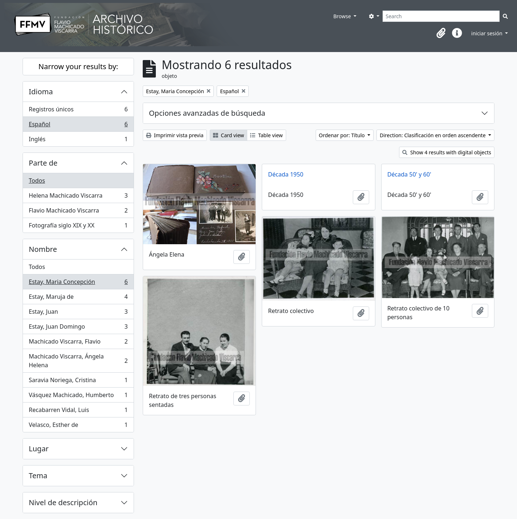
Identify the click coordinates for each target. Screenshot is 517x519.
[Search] (441, 16)
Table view (266, 135)
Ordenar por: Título (342, 135)
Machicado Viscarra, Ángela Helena (78, 360)
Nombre (43, 249)
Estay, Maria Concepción (78, 283)
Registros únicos (78, 111)
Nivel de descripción (63, 502)
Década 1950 (285, 174)
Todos (37, 181)
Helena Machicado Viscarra (78, 197)
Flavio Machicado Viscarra (78, 212)
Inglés (78, 140)
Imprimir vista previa (175, 135)
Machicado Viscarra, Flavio (78, 343)
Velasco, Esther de (78, 426)
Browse (342, 16)
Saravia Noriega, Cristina (78, 382)
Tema (38, 475)
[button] (441, 33)
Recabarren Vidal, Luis (78, 411)
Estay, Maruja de (78, 298)
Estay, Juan (78, 313)
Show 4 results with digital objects (446, 152)
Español (78, 126)
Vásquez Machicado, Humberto (78, 397)
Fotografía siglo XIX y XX (78, 227)
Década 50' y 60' (409, 174)
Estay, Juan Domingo (78, 328)
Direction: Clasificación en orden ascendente (433, 135)
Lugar (39, 448)
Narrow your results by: (78, 66)
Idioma (41, 91)
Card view (228, 135)
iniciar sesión (487, 33)
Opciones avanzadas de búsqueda (207, 113)
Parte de (43, 163)
